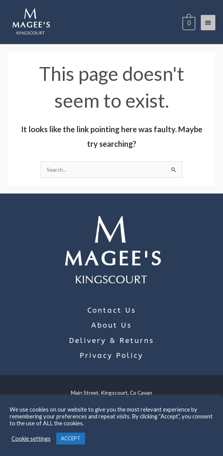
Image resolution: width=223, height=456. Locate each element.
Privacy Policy (111, 355)
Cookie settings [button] (31, 438)
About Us (111, 325)
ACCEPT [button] (70, 438)
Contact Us (111, 310)
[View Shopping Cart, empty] (188, 22)
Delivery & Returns (111, 340)
